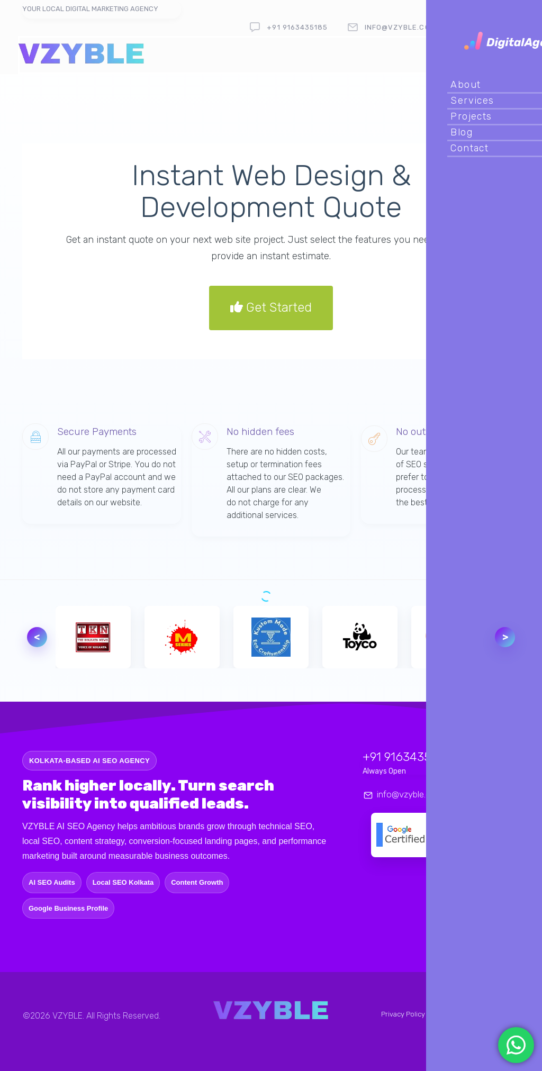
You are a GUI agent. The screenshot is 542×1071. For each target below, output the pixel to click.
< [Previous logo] (37, 636)
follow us (493, 27)
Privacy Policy (403, 1014)
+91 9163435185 (297, 27)
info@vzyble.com (400, 27)
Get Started (271, 308)
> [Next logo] (505, 636)
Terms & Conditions (461, 1014)
